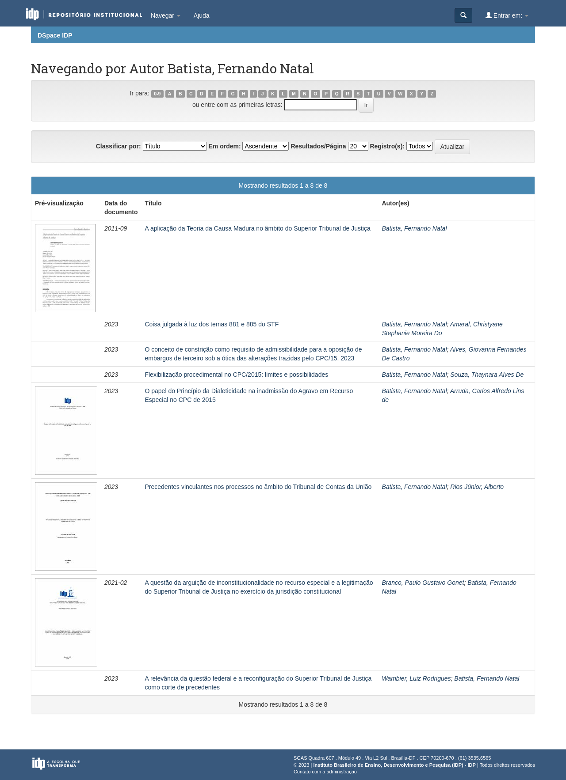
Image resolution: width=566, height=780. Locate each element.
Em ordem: (224, 146)
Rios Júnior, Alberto (477, 486)
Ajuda (202, 15)
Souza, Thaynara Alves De (487, 374)
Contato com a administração (325, 771)
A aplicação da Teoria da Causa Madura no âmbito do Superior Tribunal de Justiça (257, 228)
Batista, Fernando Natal (414, 228)
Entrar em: (507, 15)
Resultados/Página (318, 146)
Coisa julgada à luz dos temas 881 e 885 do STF (212, 324)
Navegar (165, 15)
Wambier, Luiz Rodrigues (416, 678)
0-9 (157, 93)
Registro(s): (387, 146)
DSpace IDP (55, 35)
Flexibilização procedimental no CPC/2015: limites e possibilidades (236, 374)
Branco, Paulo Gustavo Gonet (423, 582)
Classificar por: (118, 146)
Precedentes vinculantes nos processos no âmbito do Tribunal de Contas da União (258, 486)
